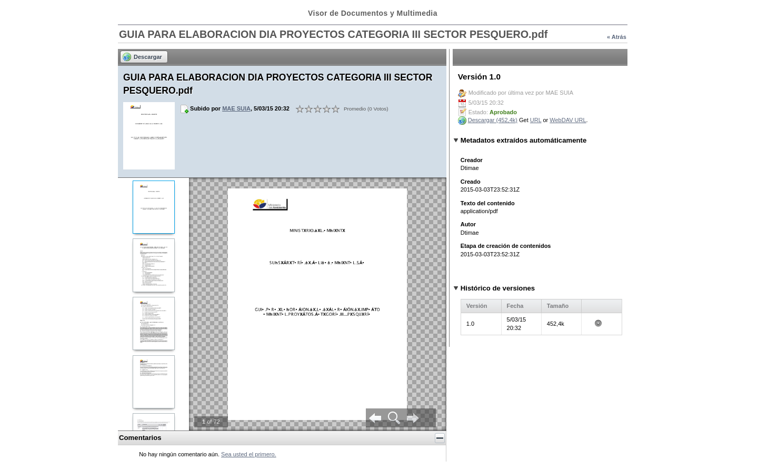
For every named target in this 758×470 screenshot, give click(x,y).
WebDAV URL (568, 120)
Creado (471, 181)
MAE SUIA (236, 108)
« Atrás (616, 37)
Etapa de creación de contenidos (506, 246)
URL (536, 120)
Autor (468, 224)
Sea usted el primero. (248, 454)
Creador (472, 160)
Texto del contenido (488, 203)
